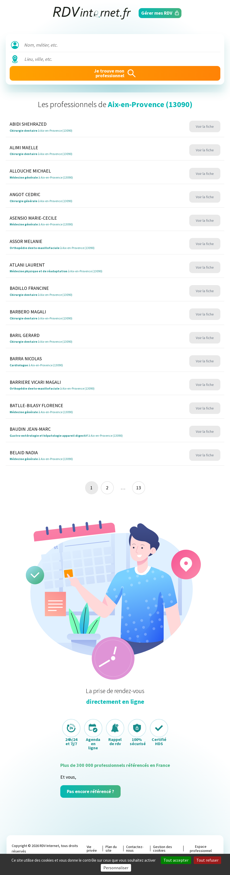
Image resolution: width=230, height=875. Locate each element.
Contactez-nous (134, 848)
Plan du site (111, 848)
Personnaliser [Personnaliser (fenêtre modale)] (115, 867)
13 (138, 488)
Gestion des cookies (162, 848)
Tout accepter (175, 860)
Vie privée (92, 848)
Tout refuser (207, 860)
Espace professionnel (201, 848)
